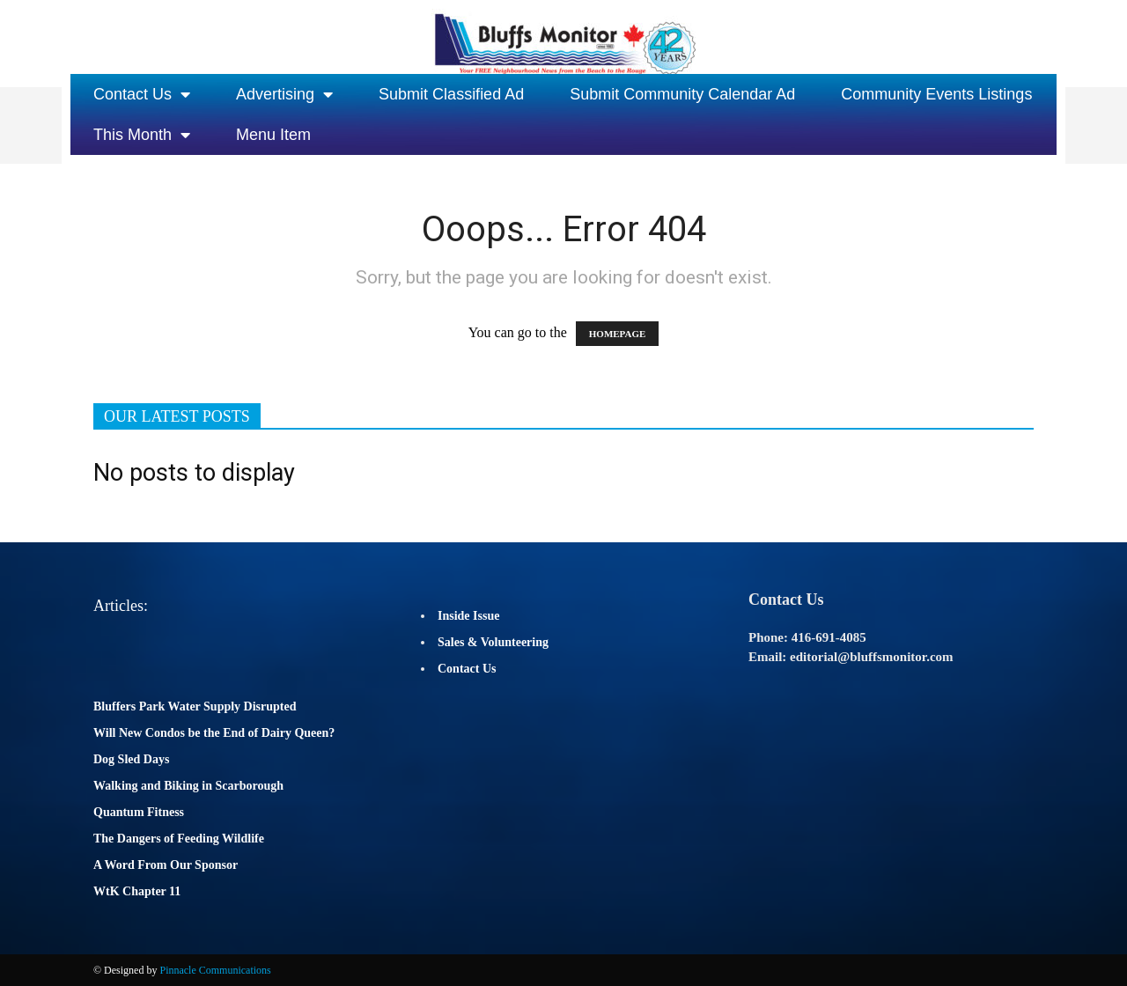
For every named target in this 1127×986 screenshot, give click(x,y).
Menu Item (273, 134)
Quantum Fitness (138, 812)
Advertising (284, 94)
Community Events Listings (936, 94)
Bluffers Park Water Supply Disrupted (195, 706)
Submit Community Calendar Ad (682, 94)
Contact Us (141, 94)
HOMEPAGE (617, 333)
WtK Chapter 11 (136, 891)
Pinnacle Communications (214, 970)
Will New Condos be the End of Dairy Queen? (214, 733)
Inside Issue (468, 615)
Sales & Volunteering (493, 642)
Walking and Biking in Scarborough (188, 785)
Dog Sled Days (131, 759)
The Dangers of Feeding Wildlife (178, 838)
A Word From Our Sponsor (165, 865)
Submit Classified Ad (451, 94)
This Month (141, 134)
